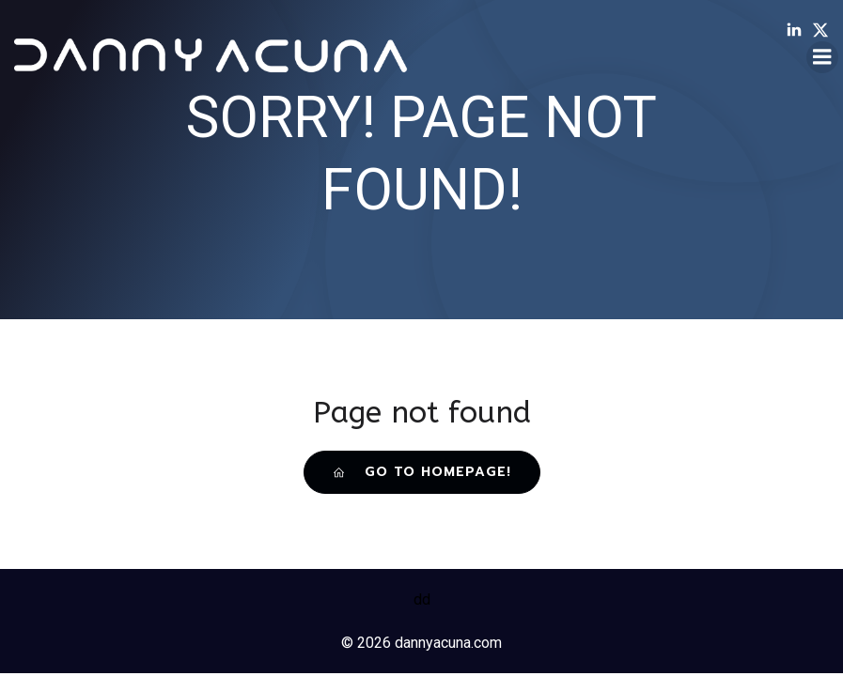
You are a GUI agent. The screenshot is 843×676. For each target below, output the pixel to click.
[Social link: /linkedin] (799, 30)
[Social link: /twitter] (825, 30)
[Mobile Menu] (822, 57)
